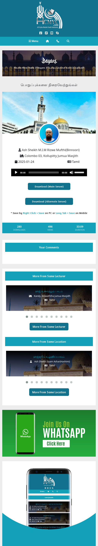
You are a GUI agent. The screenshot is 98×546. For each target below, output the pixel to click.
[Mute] (71, 172)
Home (31, 67)
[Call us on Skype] (57, 33)
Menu (33, 41)
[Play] (16, 172)
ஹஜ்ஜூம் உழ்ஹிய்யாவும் (49, 356)
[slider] (44, 172)
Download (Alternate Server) (49, 201)
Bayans (41, 67)
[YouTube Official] (51, 33)
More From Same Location (49, 392)
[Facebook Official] (40, 33)
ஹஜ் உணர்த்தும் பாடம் (49, 291)
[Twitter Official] (46, 33)
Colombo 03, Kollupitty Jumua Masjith (51, 156)
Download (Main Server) (49, 186)
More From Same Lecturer (49, 326)
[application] (49, 172)
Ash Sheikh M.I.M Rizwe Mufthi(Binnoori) (51, 150)
